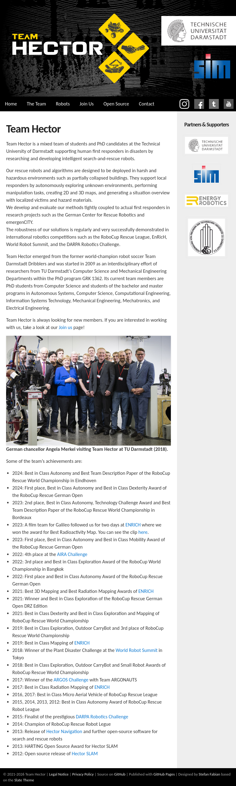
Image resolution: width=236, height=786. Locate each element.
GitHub (119, 774)
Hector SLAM (85, 753)
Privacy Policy (83, 774)
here (143, 532)
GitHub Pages (164, 774)
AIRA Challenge (72, 554)
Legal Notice (59, 774)
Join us (65, 327)
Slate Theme (24, 780)
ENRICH (132, 525)
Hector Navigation (64, 731)
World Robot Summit (136, 650)
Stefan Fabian (209, 774)
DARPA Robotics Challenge (102, 717)
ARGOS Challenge (71, 680)
